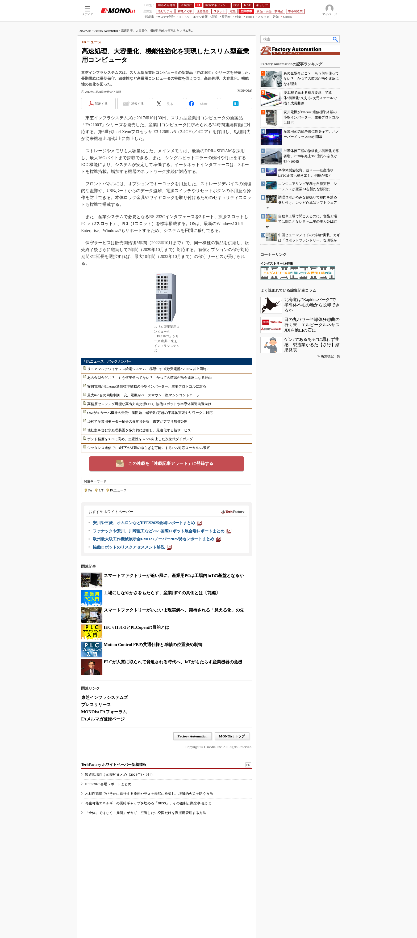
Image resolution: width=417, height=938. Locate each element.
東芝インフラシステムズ (104, 697)
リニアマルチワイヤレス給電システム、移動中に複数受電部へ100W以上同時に (148, 369)
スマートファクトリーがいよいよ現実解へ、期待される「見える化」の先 (174, 610)
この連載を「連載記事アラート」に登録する (170, 463)
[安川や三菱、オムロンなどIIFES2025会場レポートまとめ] (147, 523)
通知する (137, 103)
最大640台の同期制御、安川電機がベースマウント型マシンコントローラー (145, 395)
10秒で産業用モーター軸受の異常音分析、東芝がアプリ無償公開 (137, 421)
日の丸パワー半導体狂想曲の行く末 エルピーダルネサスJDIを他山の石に (312, 324)
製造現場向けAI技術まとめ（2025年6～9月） (120, 774)
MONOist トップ (232, 736)
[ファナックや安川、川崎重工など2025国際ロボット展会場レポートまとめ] (162, 531)
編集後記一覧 (330, 356)
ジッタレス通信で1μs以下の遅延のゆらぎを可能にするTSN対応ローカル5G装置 (148, 448)
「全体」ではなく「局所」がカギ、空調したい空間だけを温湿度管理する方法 (145, 813)
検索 (336, 39)
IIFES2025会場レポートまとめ (108, 784)
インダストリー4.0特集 (276, 263)
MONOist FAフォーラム (104, 712)
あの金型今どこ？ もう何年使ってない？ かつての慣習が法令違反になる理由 (149, 378)
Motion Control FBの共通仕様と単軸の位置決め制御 (153, 644)
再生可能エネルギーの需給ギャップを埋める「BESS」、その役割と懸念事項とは (148, 803)
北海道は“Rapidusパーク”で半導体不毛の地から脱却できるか (312, 304)
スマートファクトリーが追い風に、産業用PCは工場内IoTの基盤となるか (174, 575)
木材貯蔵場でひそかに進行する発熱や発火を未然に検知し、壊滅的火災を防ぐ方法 (149, 794)
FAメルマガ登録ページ (103, 719)
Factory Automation (106, 30)
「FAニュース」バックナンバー (106, 361)
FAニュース (118, 490)
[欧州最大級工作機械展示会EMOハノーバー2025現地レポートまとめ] (157, 539)
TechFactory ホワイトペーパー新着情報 (114, 765)
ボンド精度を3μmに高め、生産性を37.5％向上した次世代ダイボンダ (140, 439)
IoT (101, 490)
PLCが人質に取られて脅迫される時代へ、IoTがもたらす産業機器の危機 (173, 662)
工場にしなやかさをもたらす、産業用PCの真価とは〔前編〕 (162, 593)
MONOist (85, 30)
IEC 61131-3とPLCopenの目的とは (136, 627)
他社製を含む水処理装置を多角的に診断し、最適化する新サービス (139, 430)
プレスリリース (96, 704)
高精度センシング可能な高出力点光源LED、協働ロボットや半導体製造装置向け (149, 404)
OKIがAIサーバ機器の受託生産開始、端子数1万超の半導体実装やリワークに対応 (150, 413)
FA (90, 490)
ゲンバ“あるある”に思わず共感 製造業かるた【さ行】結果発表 (312, 344)
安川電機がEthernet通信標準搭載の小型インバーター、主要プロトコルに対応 (146, 386)
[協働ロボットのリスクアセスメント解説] (132, 547)
